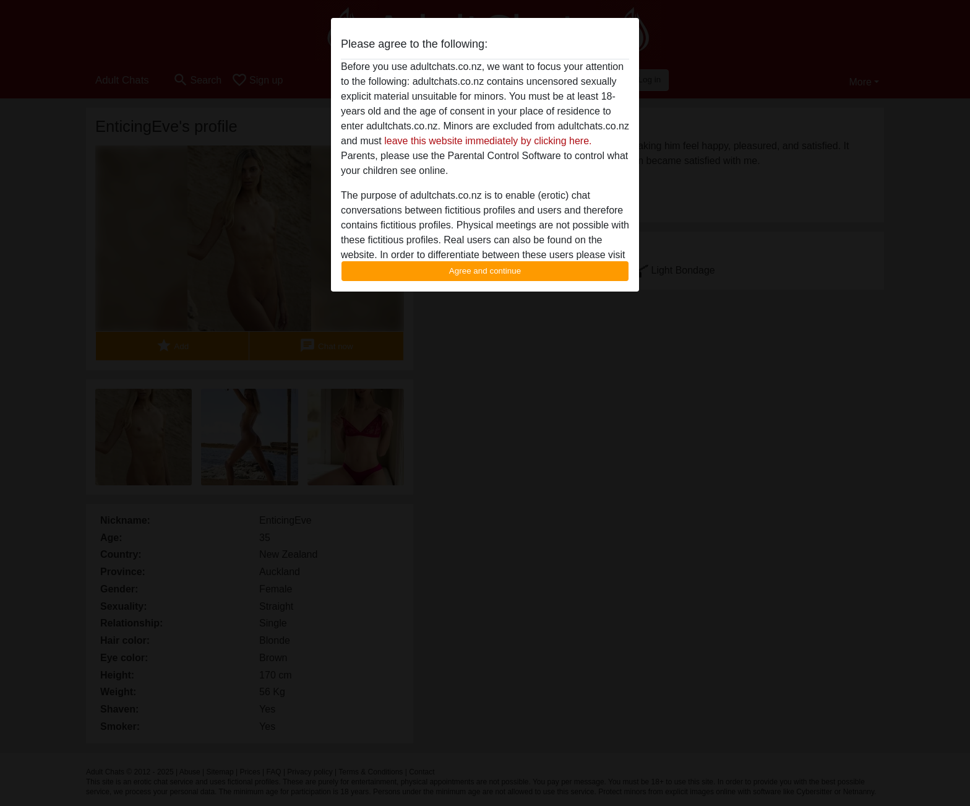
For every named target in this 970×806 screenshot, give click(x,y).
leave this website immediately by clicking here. (487, 141)
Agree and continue (485, 270)
